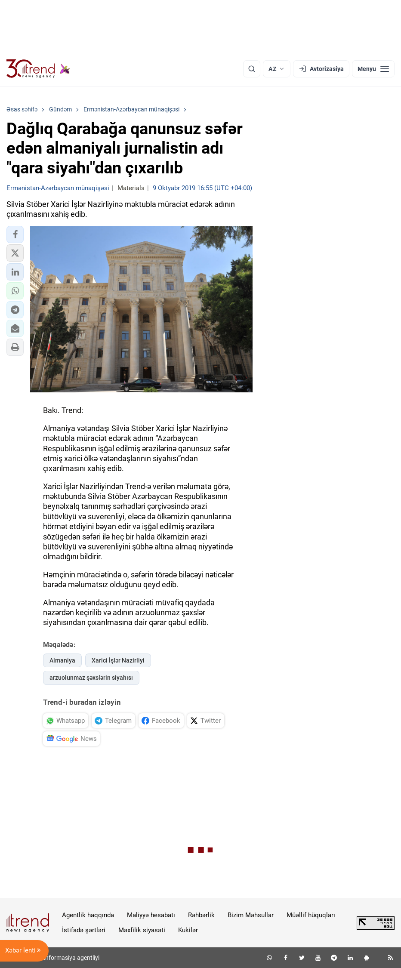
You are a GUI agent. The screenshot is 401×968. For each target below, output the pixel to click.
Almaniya (62, 660)
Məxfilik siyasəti (141, 930)
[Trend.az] (38, 68)
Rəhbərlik (201, 915)
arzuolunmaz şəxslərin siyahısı (91, 677)
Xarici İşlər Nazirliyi (118, 660)
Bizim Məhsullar (251, 915)
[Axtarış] (251, 68)
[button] (15, 234)
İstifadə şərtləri (83, 930)
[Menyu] (373, 68)
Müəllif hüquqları (311, 915)
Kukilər (188, 930)
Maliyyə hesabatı (151, 915)
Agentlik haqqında (88, 915)
